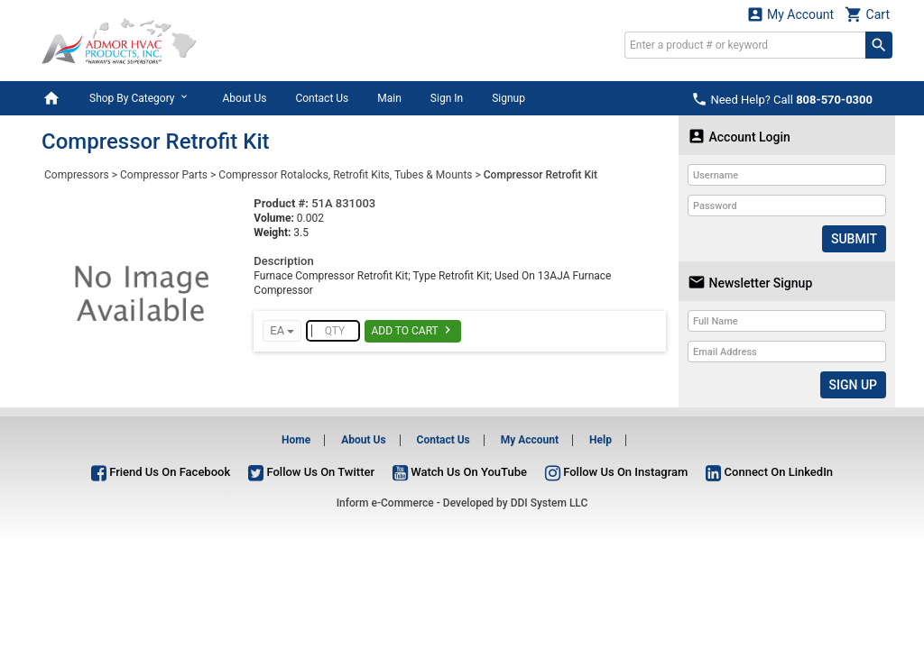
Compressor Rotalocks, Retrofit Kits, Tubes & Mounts (345, 175)
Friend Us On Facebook (160, 472)
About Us (244, 98)
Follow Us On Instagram (616, 472)
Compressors (76, 175)
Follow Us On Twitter (311, 472)
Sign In (446, 98)
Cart (867, 14)
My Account (790, 14)
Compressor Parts (164, 175)
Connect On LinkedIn (769, 472)
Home (296, 440)
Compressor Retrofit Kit (540, 175)
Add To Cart (413, 330)
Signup (508, 98)
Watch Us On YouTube (460, 472)
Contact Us (321, 98)
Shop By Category (141, 97)
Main (389, 98)
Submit (854, 239)
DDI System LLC (549, 503)
